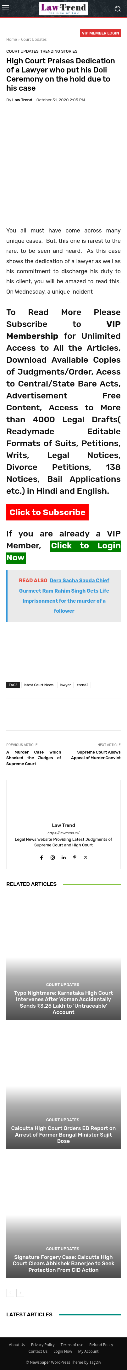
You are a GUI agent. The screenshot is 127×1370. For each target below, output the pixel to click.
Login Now (62, 1351)
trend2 (83, 684)
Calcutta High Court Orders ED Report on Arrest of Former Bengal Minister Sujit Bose (63, 1134)
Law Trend (22, 100)
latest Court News (39, 684)
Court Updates (34, 39)
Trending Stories (59, 51)
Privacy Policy (43, 1344)
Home (11, 39)
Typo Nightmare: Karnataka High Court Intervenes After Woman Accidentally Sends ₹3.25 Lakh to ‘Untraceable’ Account (63, 1002)
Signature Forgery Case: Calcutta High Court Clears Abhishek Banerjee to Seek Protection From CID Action (63, 1263)
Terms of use (72, 1344)
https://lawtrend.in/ (63, 833)
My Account (88, 1351)
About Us (17, 1344)
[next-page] (20, 1292)
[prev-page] (10, 1292)
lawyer (65, 684)
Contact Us (37, 1351)
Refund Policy (101, 1344)
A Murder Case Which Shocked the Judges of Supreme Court (33, 758)
